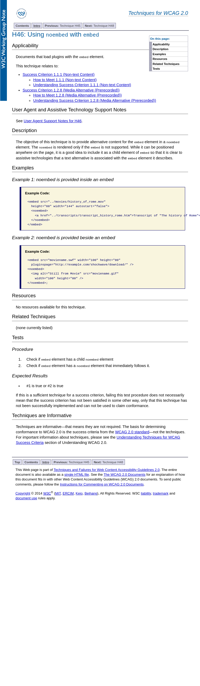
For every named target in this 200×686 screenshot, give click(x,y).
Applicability (161, 44)
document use (26, 498)
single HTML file (76, 474)
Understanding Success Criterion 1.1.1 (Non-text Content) (82, 85)
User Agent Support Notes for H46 (52, 121)
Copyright (22, 493)
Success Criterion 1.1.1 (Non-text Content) (58, 74)
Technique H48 (99, 25)
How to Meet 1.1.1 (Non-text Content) (65, 79)
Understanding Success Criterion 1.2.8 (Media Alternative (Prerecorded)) (94, 100)
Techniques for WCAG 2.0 (158, 13)
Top (17, 461)
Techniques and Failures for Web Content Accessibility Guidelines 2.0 (106, 469)
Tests (156, 68)
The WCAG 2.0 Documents (125, 474)
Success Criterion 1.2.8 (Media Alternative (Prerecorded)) (71, 90)
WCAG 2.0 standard (132, 432)
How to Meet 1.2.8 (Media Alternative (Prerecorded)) (77, 95)
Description (160, 49)
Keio (79, 493)
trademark (160, 493)
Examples (159, 54)
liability (146, 493)
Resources (160, 58)
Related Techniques (166, 63)
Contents (22, 25)
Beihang (91, 493)
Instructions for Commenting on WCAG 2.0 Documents (102, 484)
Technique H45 (63, 25)
